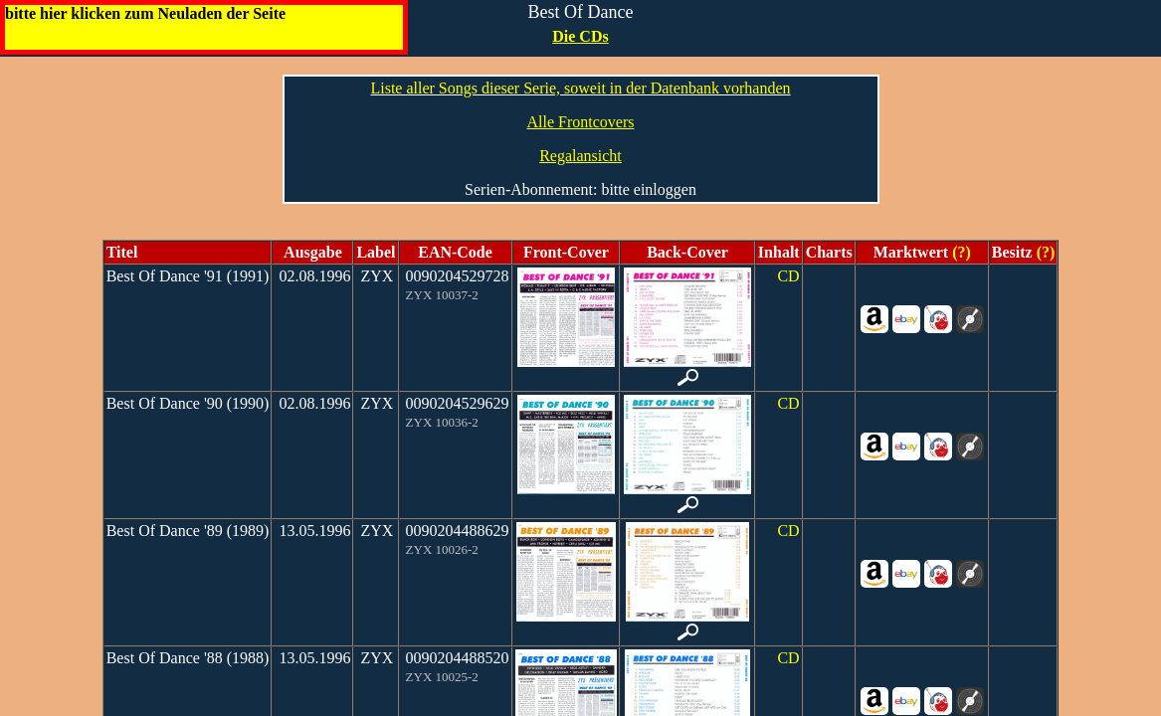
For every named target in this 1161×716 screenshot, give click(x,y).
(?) (959, 252)
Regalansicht (580, 155)
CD (788, 276)
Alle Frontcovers (581, 121)
